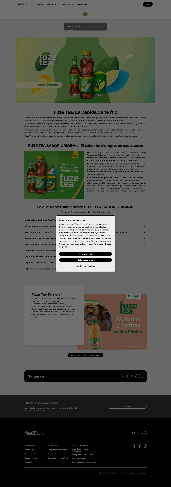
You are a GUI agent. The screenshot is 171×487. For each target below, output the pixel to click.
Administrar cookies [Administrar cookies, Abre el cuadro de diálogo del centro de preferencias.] (85, 266)
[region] (85, 243)
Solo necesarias (85, 260)
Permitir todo (85, 254)
